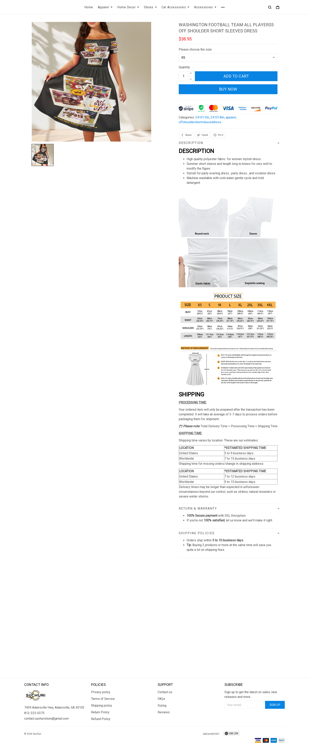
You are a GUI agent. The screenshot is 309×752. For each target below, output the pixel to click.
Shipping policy (101, 705)
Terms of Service (103, 699)
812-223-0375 (34, 713)
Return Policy (100, 712)
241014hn (217, 117)
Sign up (275, 704)
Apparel (105, 7)
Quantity (184, 67)
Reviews (164, 712)
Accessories (205, 7)
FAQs (161, 699)
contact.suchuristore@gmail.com (46, 718)
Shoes (150, 7)
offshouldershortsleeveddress (200, 122)
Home (88, 7)
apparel (231, 117)
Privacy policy (100, 692)
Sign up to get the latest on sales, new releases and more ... (250, 694)
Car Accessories (176, 7)
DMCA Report (211, 734)
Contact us (165, 692)
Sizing (162, 705)
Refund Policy (100, 719)
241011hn (202, 117)
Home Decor (128, 7)
